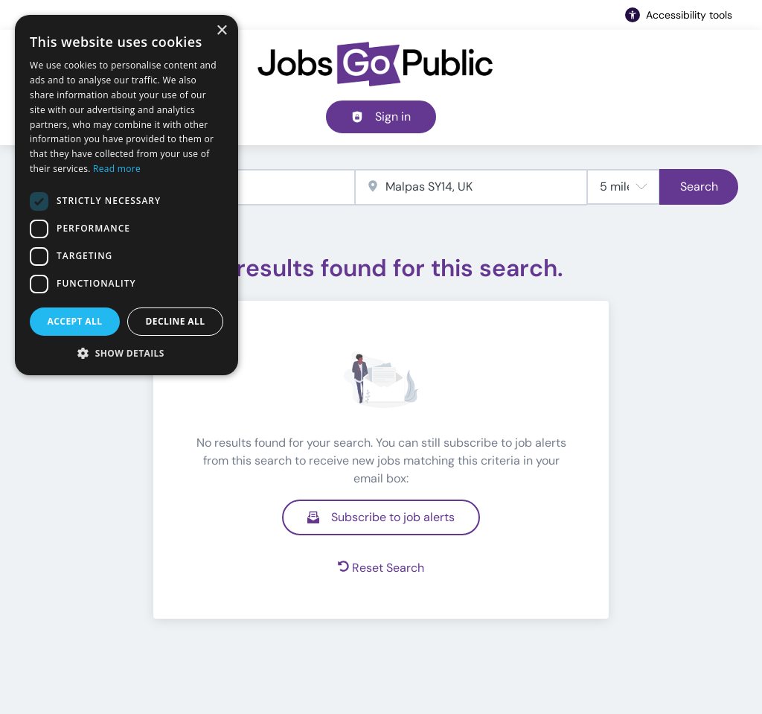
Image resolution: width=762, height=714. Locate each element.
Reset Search (381, 568)
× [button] (221, 30)
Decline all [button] (175, 321)
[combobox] (471, 187)
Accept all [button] (75, 321)
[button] (126, 352)
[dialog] (126, 195)
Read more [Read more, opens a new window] (117, 168)
